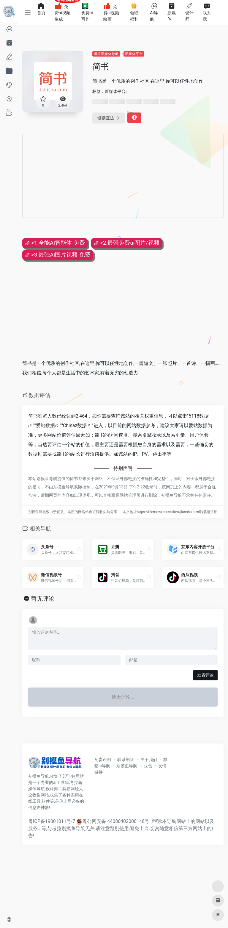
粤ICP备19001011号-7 (51, 821)
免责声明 (102, 759)
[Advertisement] (99, 176)
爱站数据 (45, 425)
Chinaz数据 (75, 425)
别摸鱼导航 (126, 765)
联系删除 (125, 759)
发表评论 (205, 675)
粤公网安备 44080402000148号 (115, 821)
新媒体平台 (134, 54)
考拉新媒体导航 (106, 54)
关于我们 (148, 759)
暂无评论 (43, 598)
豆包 (148, 765)
